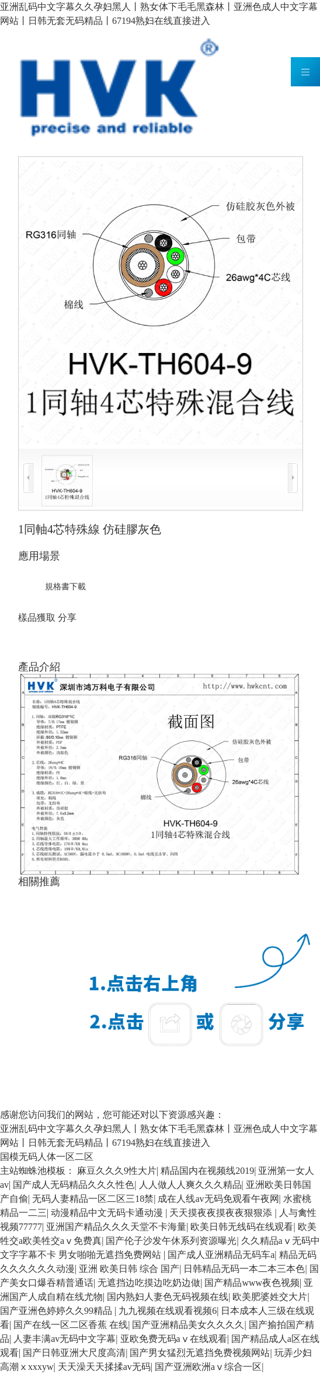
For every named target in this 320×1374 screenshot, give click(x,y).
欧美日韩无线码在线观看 (241, 1227)
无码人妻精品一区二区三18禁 (93, 1199)
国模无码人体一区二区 (46, 1157)
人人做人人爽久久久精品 (190, 1185)
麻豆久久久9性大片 (116, 1171)
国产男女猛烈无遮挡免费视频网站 (200, 1353)
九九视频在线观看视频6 (168, 1311)
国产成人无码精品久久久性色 (73, 1185)
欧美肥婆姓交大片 (269, 1297)
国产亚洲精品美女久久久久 (188, 1325)
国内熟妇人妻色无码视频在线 (167, 1297)
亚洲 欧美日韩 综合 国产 (129, 1269)
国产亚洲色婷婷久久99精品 (57, 1311)
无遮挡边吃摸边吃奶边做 (149, 1283)
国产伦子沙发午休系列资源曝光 (171, 1241)
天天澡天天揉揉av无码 (104, 1367)
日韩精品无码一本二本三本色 (244, 1269)
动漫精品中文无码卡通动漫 (108, 1213)
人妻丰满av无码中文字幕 (64, 1339)
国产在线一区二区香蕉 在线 (70, 1325)
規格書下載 (65, 586)
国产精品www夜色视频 (252, 1283)
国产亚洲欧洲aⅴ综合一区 (208, 1367)
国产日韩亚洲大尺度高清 (74, 1353)
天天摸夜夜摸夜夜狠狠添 (221, 1213)
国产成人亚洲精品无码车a (221, 1255)
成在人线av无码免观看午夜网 (218, 1199)
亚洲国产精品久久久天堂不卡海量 (116, 1227)
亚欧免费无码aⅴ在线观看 (173, 1339)
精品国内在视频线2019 (207, 1171)
